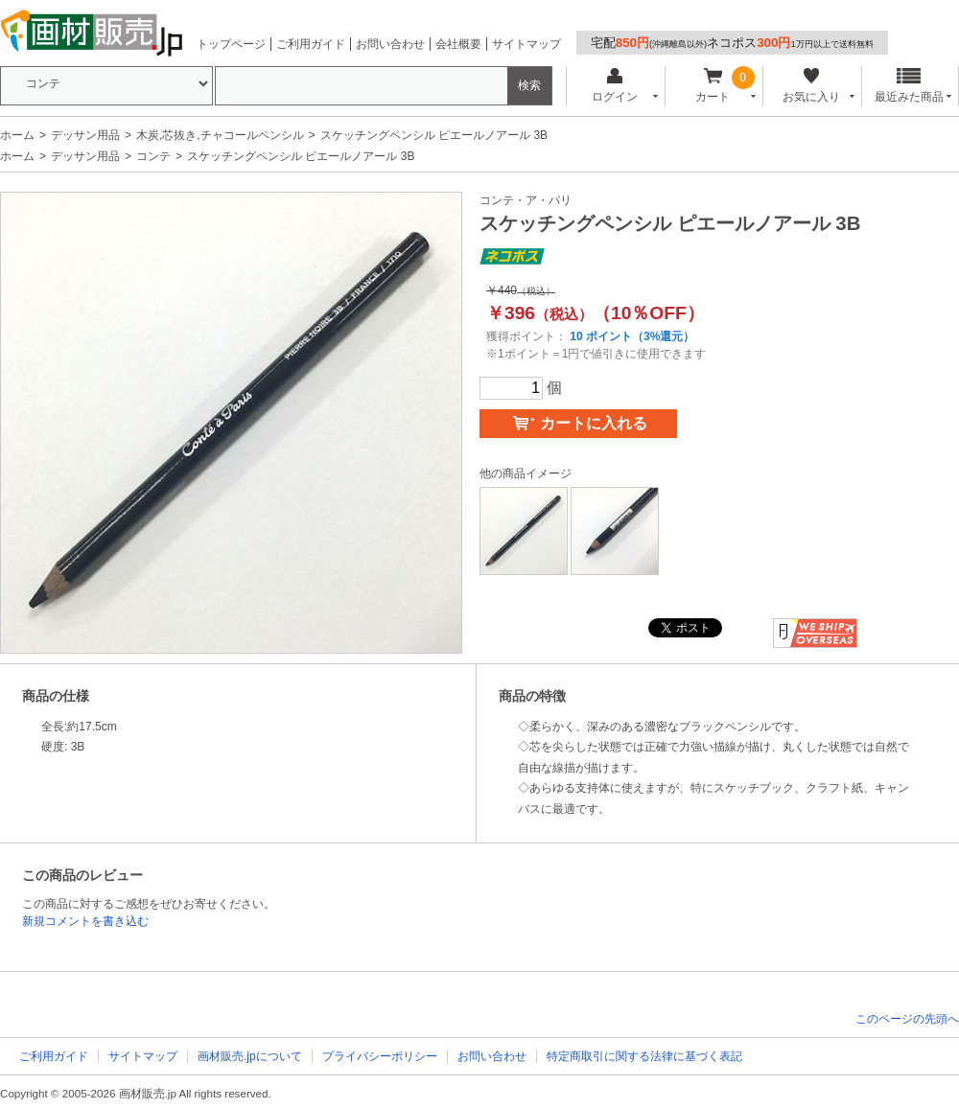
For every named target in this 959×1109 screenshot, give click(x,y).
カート (713, 86)
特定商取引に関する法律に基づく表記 (644, 1056)
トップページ (231, 44)
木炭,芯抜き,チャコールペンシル (220, 135)
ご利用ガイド (310, 44)
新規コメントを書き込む (85, 921)
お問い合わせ (390, 44)
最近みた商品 (909, 86)
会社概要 (458, 44)
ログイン (614, 86)
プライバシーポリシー (379, 1056)
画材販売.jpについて (250, 1056)
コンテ (153, 156)
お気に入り (810, 86)
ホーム (17, 135)
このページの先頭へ (907, 1019)
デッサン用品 (85, 135)
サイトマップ (526, 44)
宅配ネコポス (732, 42)
